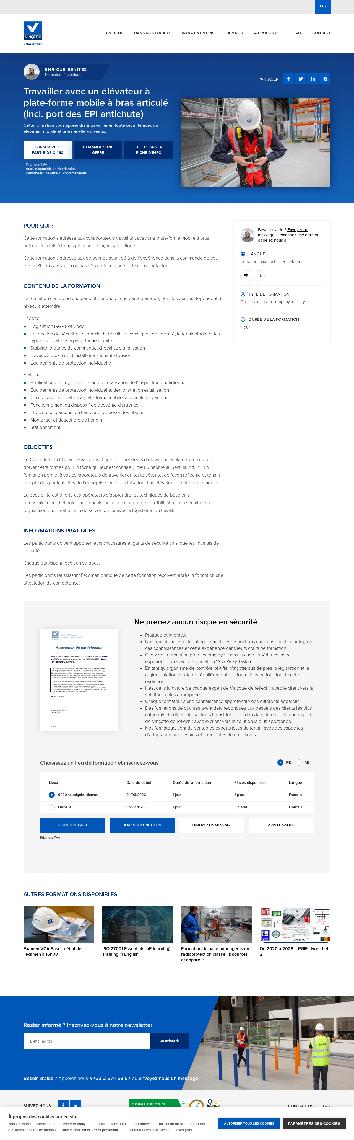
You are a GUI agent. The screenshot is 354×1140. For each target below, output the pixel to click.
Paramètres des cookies (314, 1123)
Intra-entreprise (199, 33)
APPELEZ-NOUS (281, 825)
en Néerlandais (64, 169)
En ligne (114, 33)
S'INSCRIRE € (72, 825)
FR (246, 275)
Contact (321, 33)
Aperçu (235, 33)
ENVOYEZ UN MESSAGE (212, 825)
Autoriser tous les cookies (249, 1123)
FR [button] (323, 6)
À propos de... (268, 33)
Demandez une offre (295, 234)
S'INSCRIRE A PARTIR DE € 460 (47, 150)
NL (259, 275)
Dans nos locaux (152, 33)
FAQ (297, 33)
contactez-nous (75, 173)
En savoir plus (180, 1130)
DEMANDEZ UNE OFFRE (98, 150)
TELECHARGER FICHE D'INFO (148, 150)
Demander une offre (42, 173)
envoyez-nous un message (168, 1078)
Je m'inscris (169, 1041)
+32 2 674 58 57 (112, 1078)
